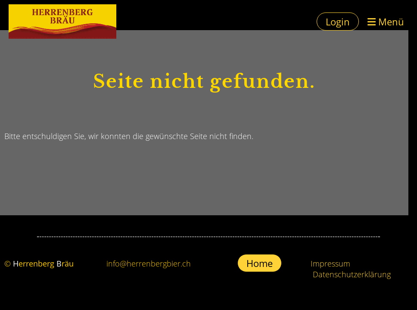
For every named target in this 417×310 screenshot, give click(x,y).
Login (338, 21)
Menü (385, 21)
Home (259, 263)
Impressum (330, 263)
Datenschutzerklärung (352, 274)
